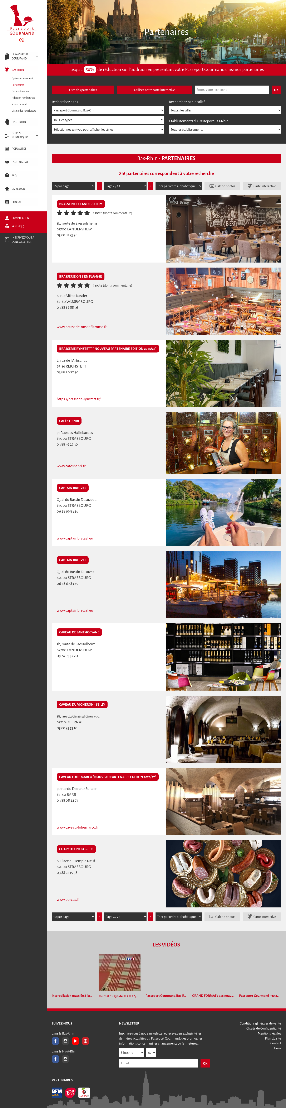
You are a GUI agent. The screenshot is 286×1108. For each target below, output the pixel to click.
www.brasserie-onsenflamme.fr (82, 327)
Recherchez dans (65, 102)
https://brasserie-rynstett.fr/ (79, 399)
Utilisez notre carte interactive (154, 90)
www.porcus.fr (68, 899)
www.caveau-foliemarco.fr (78, 827)
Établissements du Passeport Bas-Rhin (198, 121)
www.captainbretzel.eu (75, 538)
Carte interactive (264, 186)
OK (205, 1063)
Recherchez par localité (187, 102)
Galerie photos (225, 186)
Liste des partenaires (83, 90)
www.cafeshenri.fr (71, 466)
